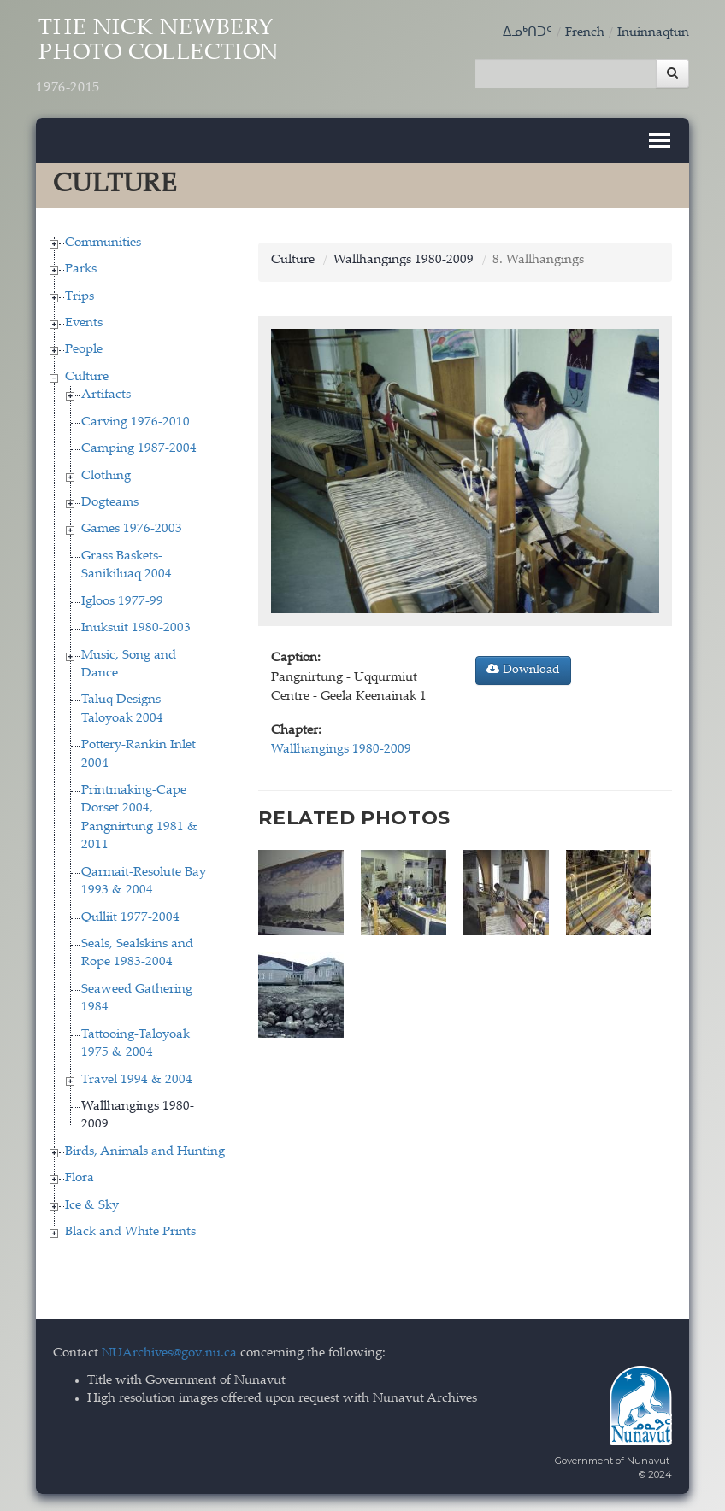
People (84, 349)
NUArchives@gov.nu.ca (169, 1353)
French (584, 32)
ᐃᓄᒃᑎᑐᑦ (527, 32)
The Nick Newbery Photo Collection (158, 57)
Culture (87, 377)
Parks (81, 269)
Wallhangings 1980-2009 (403, 260)
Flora (79, 1178)
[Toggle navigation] (660, 140)
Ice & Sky (92, 1205)
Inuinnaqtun (653, 32)
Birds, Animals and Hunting (145, 1151)
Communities (103, 243)
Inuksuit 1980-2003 (136, 628)
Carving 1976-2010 (135, 422)
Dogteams (110, 502)
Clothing (106, 476)
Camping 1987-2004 (139, 448)
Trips (79, 296)
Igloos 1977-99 (122, 601)
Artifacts (106, 395)
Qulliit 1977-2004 (130, 917)
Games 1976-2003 (131, 529)
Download (523, 669)
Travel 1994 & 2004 (136, 1080)
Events (84, 323)
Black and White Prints (130, 1232)
